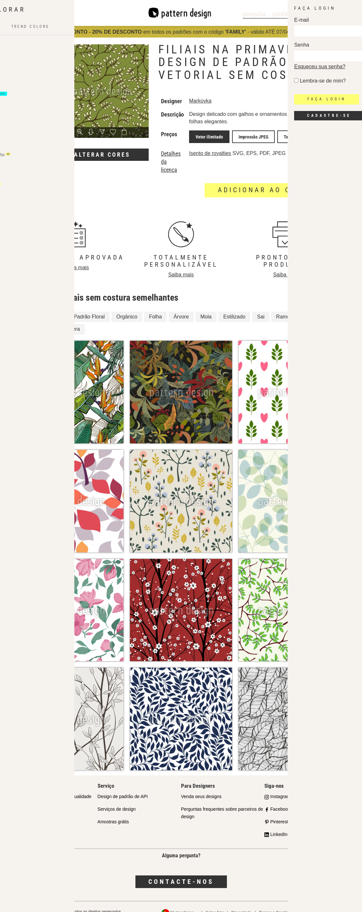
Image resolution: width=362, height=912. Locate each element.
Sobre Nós (215, 902)
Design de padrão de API (123, 786)
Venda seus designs (201, 786)
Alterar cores (102, 154)
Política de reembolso (332, 902)
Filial (32, 306)
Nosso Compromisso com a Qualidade (52, 786)
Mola (206, 306)
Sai (260, 306)
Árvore (181, 306)
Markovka (205, 101)
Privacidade (241, 902)
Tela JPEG (284, 135)
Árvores (36, 319)
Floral (55, 306)
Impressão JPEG (250, 135)
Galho (311, 306)
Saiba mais (76, 257)
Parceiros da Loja (31, 799)
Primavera (68, 319)
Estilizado (234, 306)
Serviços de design (117, 799)
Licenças (23, 811)
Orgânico (126, 306)
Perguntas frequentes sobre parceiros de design (222, 802)
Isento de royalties (215, 151)
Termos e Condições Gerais (283, 902)
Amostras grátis (113, 811)
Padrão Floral (89, 306)
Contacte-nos (181, 871)
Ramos (284, 306)
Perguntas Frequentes (36, 824)
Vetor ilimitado (211, 135)
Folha (155, 306)
